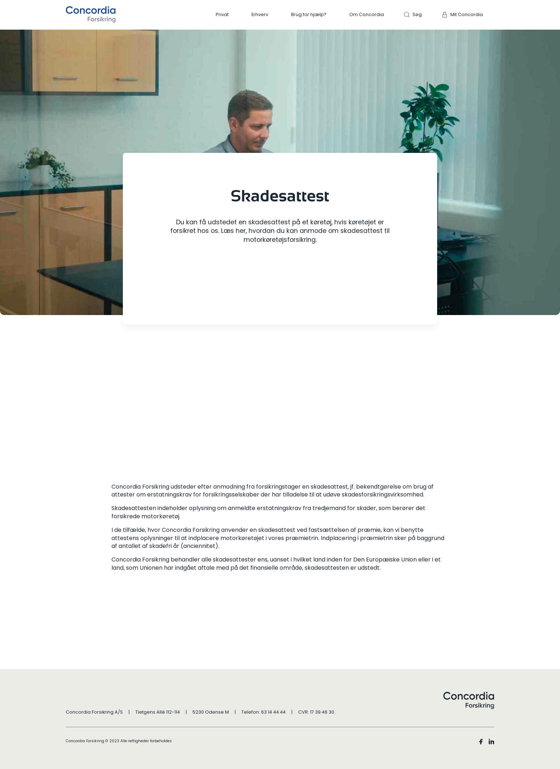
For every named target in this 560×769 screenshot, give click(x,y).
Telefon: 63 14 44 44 (263, 712)
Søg (417, 14)
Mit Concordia (466, 14)
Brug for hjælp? (308, 14)
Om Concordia (366, 14)
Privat (222, 14)
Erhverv (259, 14)
